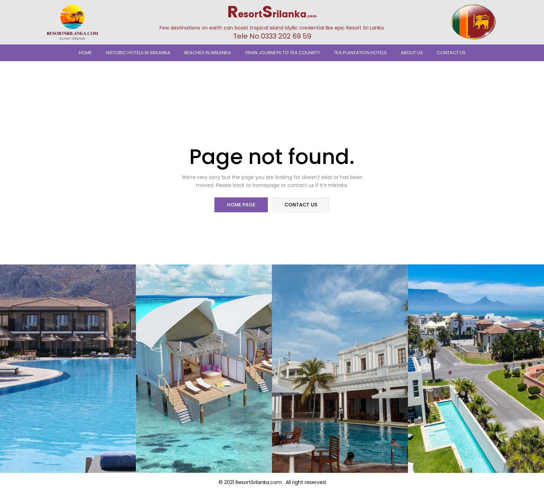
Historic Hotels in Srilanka (138, 52)
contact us (300, 205)
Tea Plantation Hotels (360, 52)
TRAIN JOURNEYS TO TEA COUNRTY (282, 52)
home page (241, 205)
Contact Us (451, 52)
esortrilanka (272, 14)
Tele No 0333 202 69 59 (272, 36)
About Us (412, 52)
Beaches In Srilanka (207, 52)
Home (85, 52)
